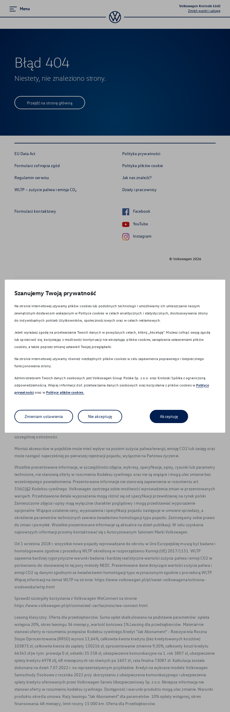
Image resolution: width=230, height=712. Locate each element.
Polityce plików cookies (65, 392)
